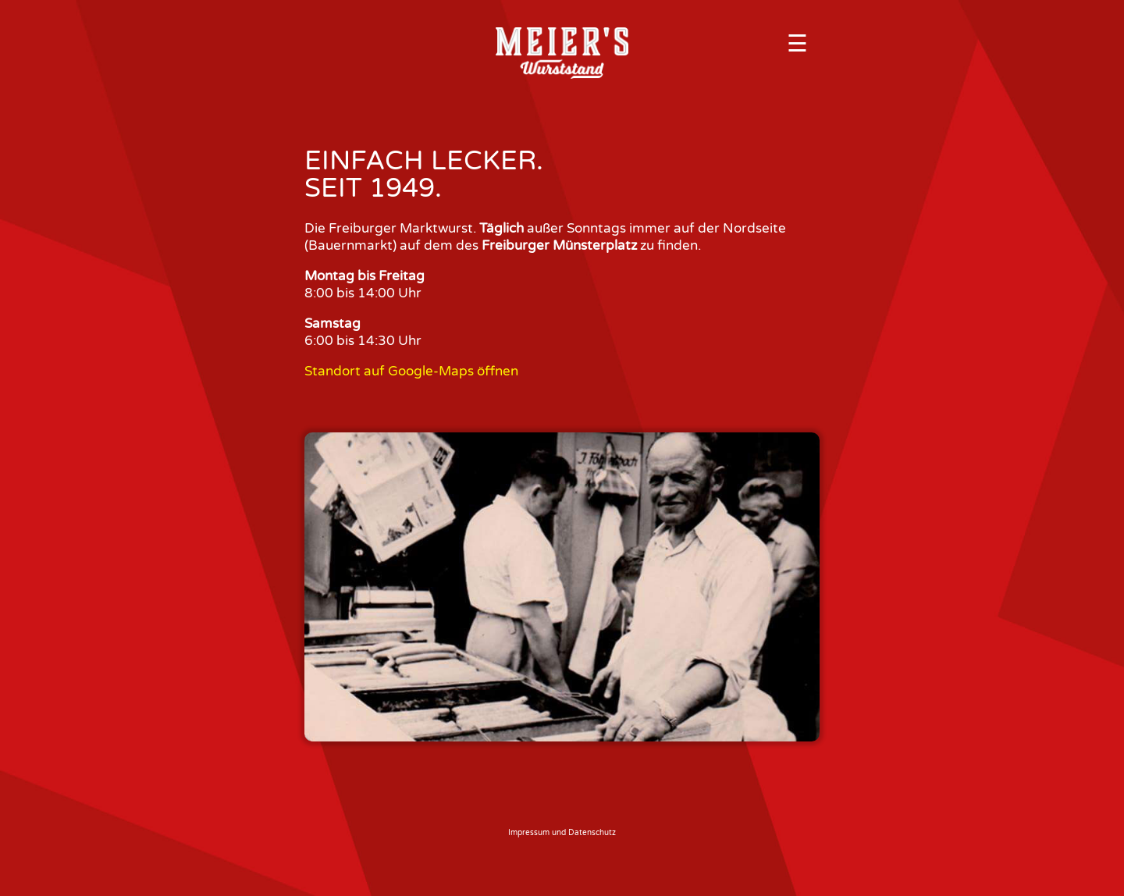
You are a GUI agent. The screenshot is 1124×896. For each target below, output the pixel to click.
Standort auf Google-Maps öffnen (411, 371)
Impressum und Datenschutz (562, 832)
